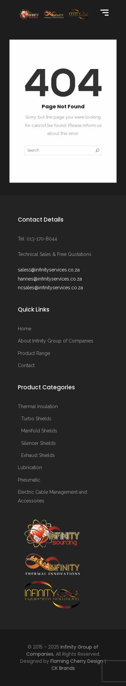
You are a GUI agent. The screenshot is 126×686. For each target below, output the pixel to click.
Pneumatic (29, 480)
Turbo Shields (36, 418)
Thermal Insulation (38, 406)
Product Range (34, 353)
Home (24, 328)
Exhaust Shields (38, 455)
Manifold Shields (39, 430)
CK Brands (63, 668)
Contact (26, 365)
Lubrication (30, 467)
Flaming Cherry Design (76, 661)
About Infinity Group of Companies (55, 341)
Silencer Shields (38, 443)
